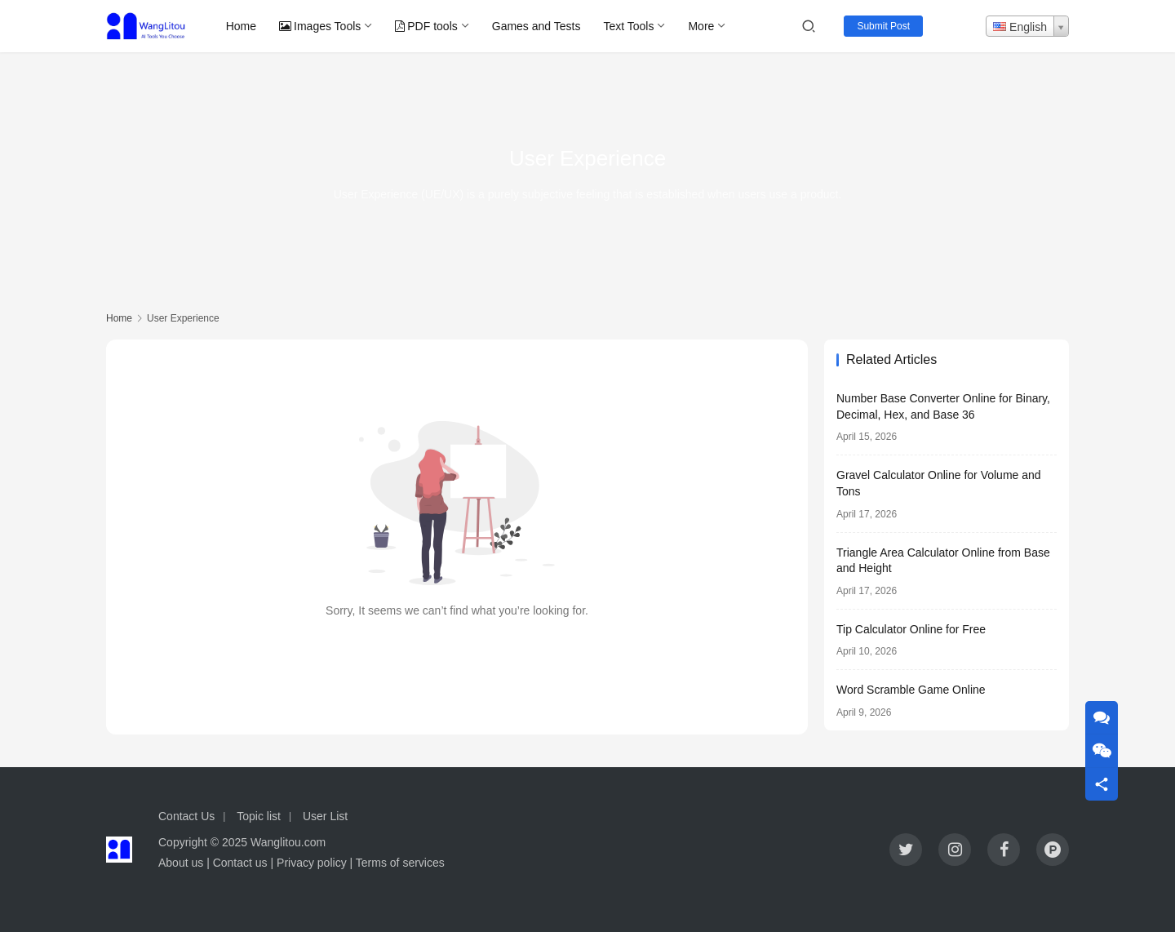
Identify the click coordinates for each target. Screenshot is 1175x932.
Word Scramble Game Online (911, 689)
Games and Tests (536, 26)
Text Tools (628, 26)
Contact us (240, 862)
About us (180, 862)
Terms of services (400, 862)
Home (241, 26)
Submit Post (883, 26)
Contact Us (186, 816)
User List (325, 816)
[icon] (905, 849)
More (701, 26)
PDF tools (426, 26)
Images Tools (320, 26)
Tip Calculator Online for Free (911, 629)
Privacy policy (312, 862)
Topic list (259, 816)
